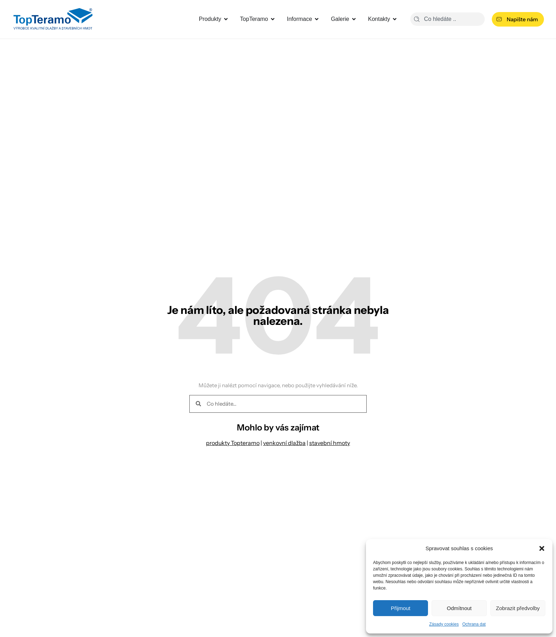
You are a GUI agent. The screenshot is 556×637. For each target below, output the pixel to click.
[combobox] (447, 19)
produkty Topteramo (233, 442)
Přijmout (400, 608)
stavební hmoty (329, 442)
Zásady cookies (443, 624)
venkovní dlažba (284, 442)
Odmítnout (459, 608)
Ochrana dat (474, 624)
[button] (541, 548)
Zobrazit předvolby (518, 608)
